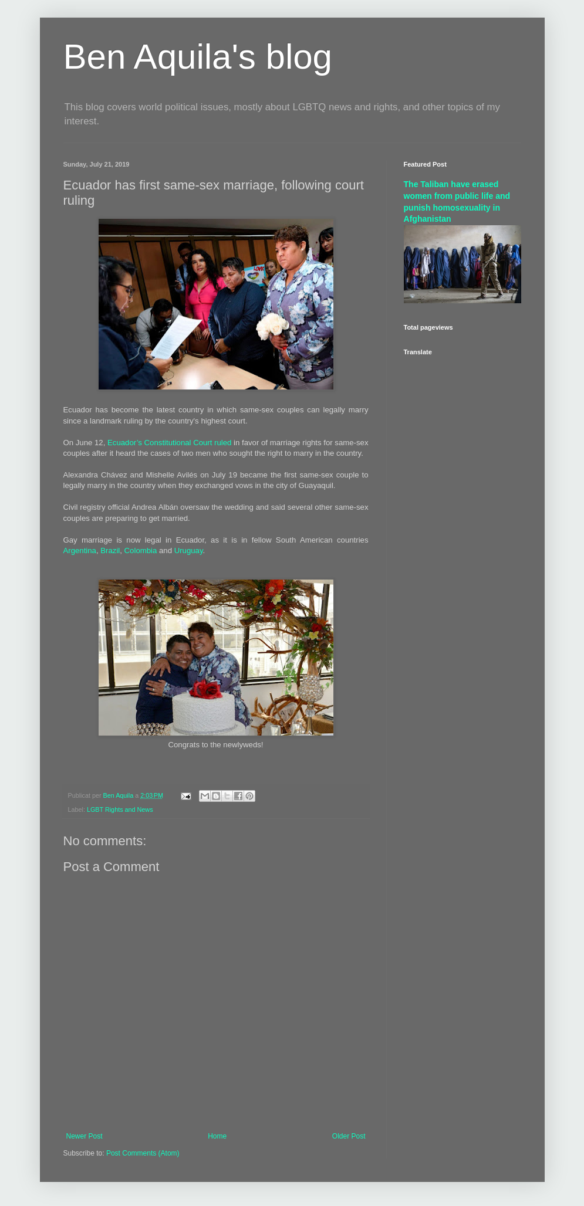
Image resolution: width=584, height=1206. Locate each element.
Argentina (79, 550)
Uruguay (188, 550)
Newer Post (84, 1136)
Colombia (140, 550)
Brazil (110, 550)
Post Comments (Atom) (143, 1153)
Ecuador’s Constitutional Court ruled (169, 442)
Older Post (349, 1136)
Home (217, 1136)
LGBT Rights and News (120, 809)
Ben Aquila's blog (197, 56)
